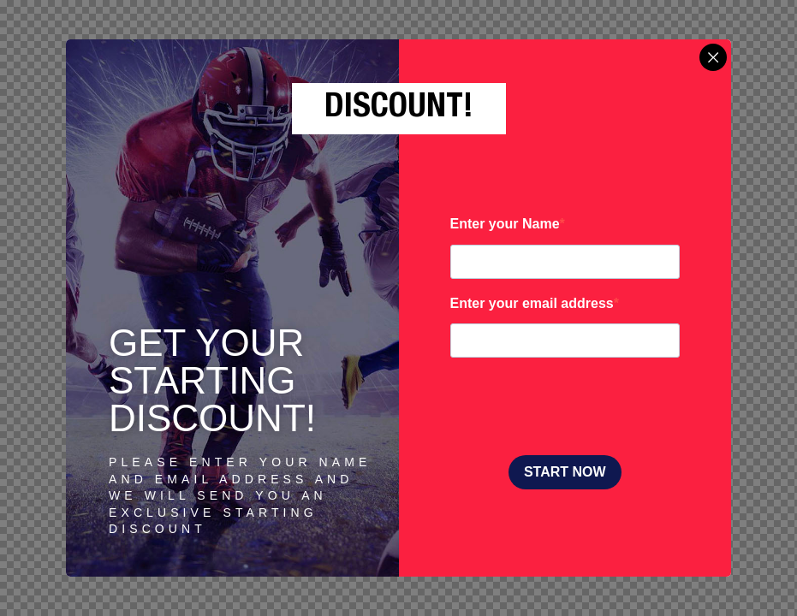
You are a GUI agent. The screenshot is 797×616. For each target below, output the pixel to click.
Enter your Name (505, 223)
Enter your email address (532, 303)
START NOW (565, 472)
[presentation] (580, 408)
